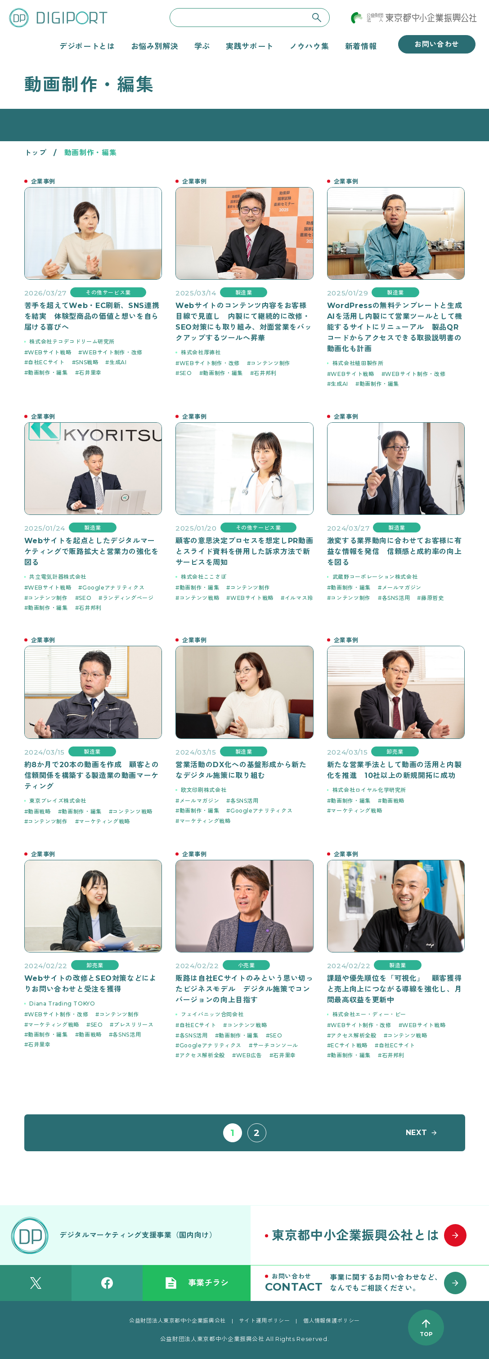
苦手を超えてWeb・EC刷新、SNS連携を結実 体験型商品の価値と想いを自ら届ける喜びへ (92, 316)
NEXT (416, 1132)
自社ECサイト (46, 362)
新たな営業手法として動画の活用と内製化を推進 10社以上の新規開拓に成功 (394, 770)
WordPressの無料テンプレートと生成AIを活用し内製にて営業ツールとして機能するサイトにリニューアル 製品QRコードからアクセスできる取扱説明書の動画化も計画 (394, 327)
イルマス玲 (299, 598)
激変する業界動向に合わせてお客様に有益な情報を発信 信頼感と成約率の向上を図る (394, 551)
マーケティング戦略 (104, 821)
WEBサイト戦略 (49, 352)
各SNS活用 (396, 598)
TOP (426, 1334)
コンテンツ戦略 (199, 598)
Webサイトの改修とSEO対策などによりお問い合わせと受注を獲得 (90, 983)
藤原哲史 (432, 598)
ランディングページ (128, 598)
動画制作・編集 (47, 372)
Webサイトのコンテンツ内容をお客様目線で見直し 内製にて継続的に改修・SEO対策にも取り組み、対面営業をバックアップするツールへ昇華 (243, 321)
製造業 (243, 292)
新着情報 (361, 46)
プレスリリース (133, 1024)
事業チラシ (197, 1283)
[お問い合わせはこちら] (370, 1283)
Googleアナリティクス (113, 587)
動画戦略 (39, 811)
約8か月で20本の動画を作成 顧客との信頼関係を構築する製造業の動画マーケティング (91, 775)
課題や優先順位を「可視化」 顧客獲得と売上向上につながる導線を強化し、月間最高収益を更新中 (394, 989)
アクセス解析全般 (202, 1055)
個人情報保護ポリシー (331, 1320)
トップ (35, 152)
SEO (185, 373)
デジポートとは (87, 46)
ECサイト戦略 (349, 1045)
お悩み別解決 (155, 46)
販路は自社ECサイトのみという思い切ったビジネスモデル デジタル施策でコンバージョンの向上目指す (244, 989)
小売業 (246, 965)
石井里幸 (90, 372)
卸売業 (395, 751)
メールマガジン (402, 587)
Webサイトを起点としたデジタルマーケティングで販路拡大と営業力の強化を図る (91, 551)
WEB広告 (249, 1055)
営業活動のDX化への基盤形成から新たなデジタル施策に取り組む (241, 770)
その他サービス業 (108, 292)
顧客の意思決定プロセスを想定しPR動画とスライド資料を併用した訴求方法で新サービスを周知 (244, 551)
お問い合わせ (436, 44)
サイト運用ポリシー (264, 1320)
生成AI (118, 362)
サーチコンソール (275, 1045)
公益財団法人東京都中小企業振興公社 (177, 1320)
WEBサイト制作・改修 (112, 352)
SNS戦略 (87, 362)
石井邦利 (265, 373)
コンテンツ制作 (270, 363)
